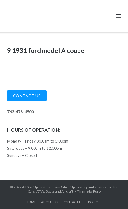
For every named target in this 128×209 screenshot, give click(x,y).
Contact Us (27, 95)
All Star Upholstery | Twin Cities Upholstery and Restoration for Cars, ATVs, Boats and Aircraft (70, 189)
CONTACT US (72, 202)
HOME (31, 202)
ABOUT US (49, 202)
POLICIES (95, 202)
